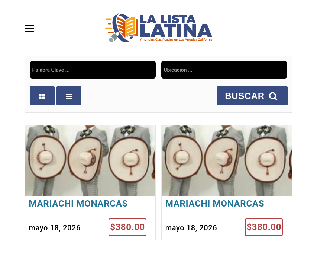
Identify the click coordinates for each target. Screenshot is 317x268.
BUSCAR (252, 96)
